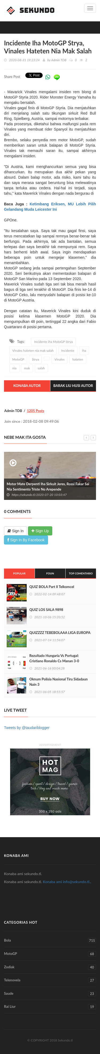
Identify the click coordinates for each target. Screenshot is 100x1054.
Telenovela (50, 980)
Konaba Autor (27, 385)
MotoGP (18, 359)
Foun (50, 573)
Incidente (67, 350)
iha (84, 350)
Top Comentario (81, 573)
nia (14, 368)
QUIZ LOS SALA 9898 (46, 610)
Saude (50, 993)
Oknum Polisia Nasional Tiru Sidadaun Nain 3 (58, 682)
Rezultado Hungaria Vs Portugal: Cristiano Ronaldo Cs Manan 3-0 (54, 658)
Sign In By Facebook (26, 540)
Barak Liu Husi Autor (73, 385)
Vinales (59, 359)
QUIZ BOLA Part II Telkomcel (51, 587)
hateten (77, 359)
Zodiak (50, 967)
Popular (19, 573)
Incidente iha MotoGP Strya (53, 342)
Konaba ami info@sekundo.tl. (66, 881)
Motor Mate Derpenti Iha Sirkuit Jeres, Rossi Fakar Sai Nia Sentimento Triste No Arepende (48, 486)
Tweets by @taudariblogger (27, 728)
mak (27, 368)
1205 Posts (35, 411)
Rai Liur (50, 1006)
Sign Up (40, 531)
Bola (50, 940)
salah (41, 368)
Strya (35, 359)
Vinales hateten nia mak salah (33, 350)
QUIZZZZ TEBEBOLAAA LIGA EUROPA (59, 632)
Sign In (15, 531)
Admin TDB (58, 60)
